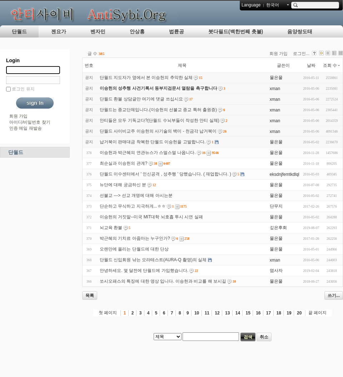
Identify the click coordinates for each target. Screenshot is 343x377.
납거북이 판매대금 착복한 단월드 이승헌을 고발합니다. (152, 141)
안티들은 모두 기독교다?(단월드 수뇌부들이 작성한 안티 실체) (159, 120)
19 (289, 313)
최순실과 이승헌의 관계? (123, 163)
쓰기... (334, 295)
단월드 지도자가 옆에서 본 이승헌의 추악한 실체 (146, 77)
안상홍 (137, 31)
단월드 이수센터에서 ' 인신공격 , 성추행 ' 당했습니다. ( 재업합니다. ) (165, 174)
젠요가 (58, 31)
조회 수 (331, 65)
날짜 (311, 65)
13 (227, 313)
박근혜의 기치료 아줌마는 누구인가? (135, 238)
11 (207, 313)
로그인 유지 (23, 88)
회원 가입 (18, 116)
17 (268, 313)
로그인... (301, 53)
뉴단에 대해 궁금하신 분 (123, 184)
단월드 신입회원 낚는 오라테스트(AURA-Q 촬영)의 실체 (153, 259)
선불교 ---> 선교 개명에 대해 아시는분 (136, 195)
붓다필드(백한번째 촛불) (235, 31)
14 (237, 313)
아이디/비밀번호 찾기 (29, 122)
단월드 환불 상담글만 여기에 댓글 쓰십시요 (141, 98)
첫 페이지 (108, 312)
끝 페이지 (317, 312)
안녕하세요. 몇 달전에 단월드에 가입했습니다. (144, 270)
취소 (264, 336)
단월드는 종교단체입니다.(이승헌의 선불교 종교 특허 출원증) (158, 109)
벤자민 (97, 31)
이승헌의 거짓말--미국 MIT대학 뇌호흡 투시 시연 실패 (151, 216)
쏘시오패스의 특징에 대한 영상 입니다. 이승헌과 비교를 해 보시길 (163, 281)
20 (299, 313)
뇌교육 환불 (111, 227)
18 (279, 313)
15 (247, 313)
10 (196, 313)
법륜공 (176, 31)
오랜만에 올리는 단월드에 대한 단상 (134, 249)
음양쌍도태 (299, 31)
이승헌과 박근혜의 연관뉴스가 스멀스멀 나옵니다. (148, 152)
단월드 (19, 31)
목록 (89, 295)
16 (258, 313)
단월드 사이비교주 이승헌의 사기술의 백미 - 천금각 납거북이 (158, 131)
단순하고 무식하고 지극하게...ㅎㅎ (133, 206)
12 (217, 313)
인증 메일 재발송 (25, 128)
